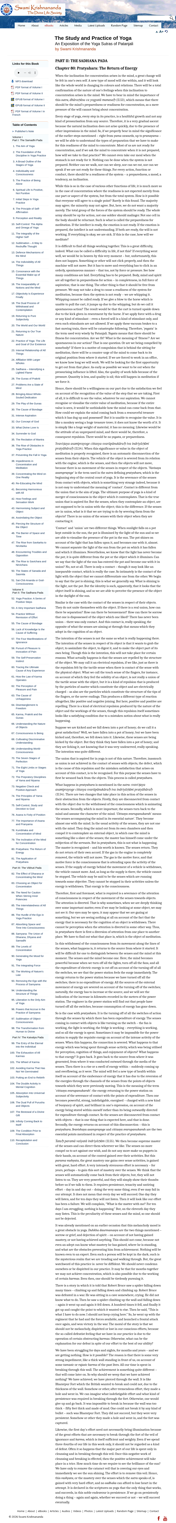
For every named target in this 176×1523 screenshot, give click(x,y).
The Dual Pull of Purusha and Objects (30, 1104)
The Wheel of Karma (28, 1062)
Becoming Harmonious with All (29, 491)
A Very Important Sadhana (31, 607)
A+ (161, 31)
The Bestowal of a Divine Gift (30, 1113)
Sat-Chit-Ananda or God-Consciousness (30, 582)
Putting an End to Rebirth (30, 1077)
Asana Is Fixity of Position (30, 814)
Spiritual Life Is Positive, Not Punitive (29, 191)
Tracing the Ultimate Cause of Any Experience (30, 669)
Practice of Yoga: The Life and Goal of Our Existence (31, 342)
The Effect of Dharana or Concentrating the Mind (30, 875)
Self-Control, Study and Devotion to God (29, 807)
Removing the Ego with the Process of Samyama (31, 982)
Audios (66, 1511)
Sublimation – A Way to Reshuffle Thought (29, 245)
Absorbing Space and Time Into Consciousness (30, 926)
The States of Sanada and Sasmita (31, 572)
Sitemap (141, 1511)
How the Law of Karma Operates (29, 678)
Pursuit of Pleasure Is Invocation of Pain (28, 650)
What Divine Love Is (27, 427)
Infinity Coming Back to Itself (29, 1123)
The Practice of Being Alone (28, 182)
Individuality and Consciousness (25, 172)
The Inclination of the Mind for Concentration (31, 841)
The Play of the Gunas (28, 403)
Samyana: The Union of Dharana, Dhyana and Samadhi (29, 937)
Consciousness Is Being (29, 733)
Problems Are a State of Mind (29, 386)
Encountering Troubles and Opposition (31, 553)
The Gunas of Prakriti (28, 378)
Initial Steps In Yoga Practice (27, 201)
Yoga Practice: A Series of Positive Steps (30, 600)
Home (20, 1511)
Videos (77, 1511)
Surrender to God (26, 433)
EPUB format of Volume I (27, 99)
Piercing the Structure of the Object (29, 525)
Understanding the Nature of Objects (30, 725)
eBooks (42, 1511)
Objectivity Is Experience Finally (30, 295)
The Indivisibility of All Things (28, 263)
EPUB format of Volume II (28, 105)
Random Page (125, 1511)
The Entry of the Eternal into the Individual (29, 1045)
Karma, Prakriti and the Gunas (29, 716)
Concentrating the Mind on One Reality (31, 475)
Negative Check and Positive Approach (27, 788)
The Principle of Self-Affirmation (28, 210)
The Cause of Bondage (29, 409)
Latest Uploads (105, 1511)
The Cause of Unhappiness (23, 697)
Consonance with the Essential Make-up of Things (28, 275)
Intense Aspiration (26, 415)
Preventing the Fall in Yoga (31, 454)
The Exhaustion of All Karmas (28, 1054)
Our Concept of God (27, 421)
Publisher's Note (24, 131)
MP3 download (22, 81)
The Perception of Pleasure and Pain (26, 688)
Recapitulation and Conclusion (26, 1142)
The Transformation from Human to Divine (30, 1030)
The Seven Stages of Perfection (28, 760)
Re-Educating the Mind (29, 483)
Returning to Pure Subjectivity (26, 317)
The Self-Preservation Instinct (28, 659)
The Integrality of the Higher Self (27, 235)
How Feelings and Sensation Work (26, 500)
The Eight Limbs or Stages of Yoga (31, 769)
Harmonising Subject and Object (30, 510)
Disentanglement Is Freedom (27, 706)
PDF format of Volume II (27, 93)
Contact (154, 1511)
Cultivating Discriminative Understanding (30, 741)
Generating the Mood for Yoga (30, 958)
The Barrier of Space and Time (30, 535)
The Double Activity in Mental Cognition (28, 1085)
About (31, 1511)
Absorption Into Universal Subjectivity (30, 1094)
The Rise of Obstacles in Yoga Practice (30, 447)
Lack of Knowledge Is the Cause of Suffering (30, 631)
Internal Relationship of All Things (31, 352)
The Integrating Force (28, 965)
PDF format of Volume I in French (28, 113)
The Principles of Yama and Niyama (29, 797)
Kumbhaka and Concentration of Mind (28, 832)
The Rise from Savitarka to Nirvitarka (31, 544)
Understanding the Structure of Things (26, 992)
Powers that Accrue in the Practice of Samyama (30, 1011)
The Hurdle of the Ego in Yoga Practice (30, 916)
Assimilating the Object (29, 517)
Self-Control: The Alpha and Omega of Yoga (29, 226)
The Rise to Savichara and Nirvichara (31, 563)
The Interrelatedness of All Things (31, 907)
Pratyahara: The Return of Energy (31, 851)
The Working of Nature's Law (29, 973)
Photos (88, 1511)
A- (157, 31)
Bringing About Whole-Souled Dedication (28, 396)
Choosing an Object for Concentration (29, 885)
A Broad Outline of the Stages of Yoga (28, 163)
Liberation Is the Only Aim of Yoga (30, 1001)
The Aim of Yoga (25, 146)
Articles (54, 1511)
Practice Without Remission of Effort (26, 615)
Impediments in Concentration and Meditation (26, 464)
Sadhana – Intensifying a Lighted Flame (30, 371)
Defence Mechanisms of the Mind (29, 254)
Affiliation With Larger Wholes (28, 361)
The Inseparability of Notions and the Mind (28, 286)
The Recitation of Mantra (30, 439)
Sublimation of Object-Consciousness (28, 1020)
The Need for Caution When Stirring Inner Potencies (28, 896)
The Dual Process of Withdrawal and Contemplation (27, 306)
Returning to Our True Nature (28, 333)
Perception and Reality (29, 218)
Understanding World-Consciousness (28, 750)
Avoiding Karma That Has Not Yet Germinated (30, 1070)
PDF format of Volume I (26, 87)
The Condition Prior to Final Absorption (28, 1132)
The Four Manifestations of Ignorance (31, 640)
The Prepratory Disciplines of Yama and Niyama (31, 778)
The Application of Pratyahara (26, 860)
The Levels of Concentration (24, 948)
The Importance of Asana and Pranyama (30, 822)
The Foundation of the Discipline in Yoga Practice (31, 154)
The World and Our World (30, 325)
